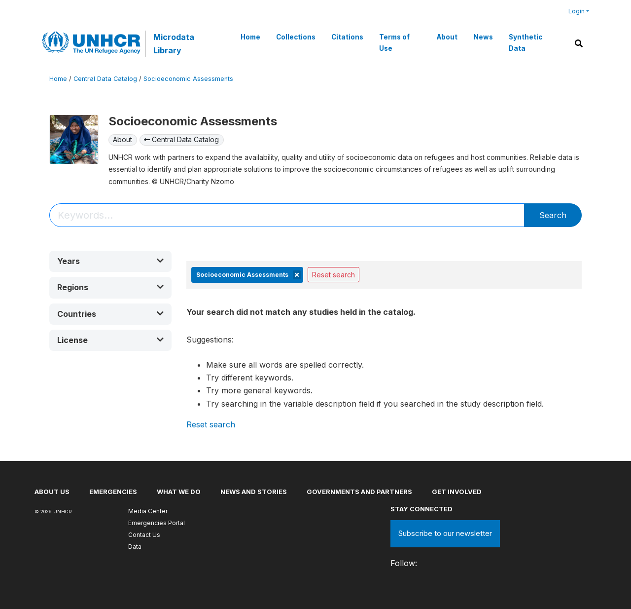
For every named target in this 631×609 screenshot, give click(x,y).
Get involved (457, 491)
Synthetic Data (525, 42)
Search (552, 215)
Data (134, 546)
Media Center (148, 511)
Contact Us (144, 534)
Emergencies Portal (156, 523)
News (483, 37)
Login (576, 11)
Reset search (333, 274)
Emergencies (113, 491)
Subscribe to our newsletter (445, 533)
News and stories (253, 491)
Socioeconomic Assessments (188, 78)
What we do (179, 491)
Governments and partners (359, 491)
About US (52, 491)
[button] (110, 261)
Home (250, 37)
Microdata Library (173, 43)
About (447, 37)
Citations (347, 37)
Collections (296, 37)
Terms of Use (394, 42)
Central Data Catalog (105, 78)
